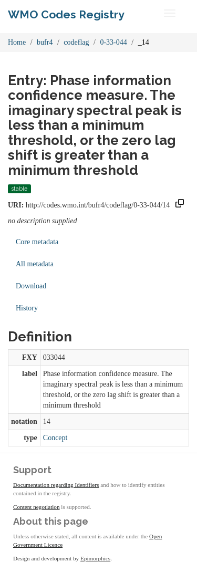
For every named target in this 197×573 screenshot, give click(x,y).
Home (17, 42)
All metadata (35, 264)
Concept (55, 438)
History (27, 308)
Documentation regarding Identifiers (56, 485)
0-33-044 (113, 42)
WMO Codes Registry (66, 14)
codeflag (76, 42)
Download (31, 286)
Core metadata (37, 242)
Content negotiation (36, 507)
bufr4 (45, 42)
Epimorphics (95, 558)
